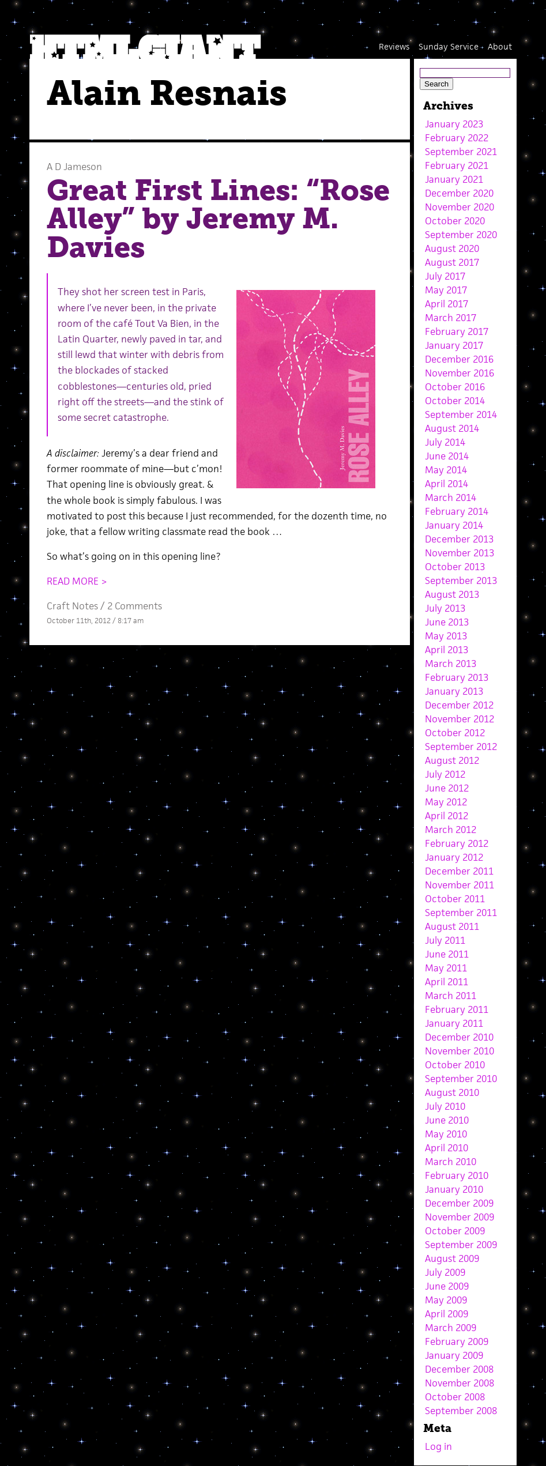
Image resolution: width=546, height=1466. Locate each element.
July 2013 (445, 608)
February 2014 (456, 511)
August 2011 (452, 926)
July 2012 (445, 774)
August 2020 (452, 248)
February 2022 (456, 137)
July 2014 (445, 442)
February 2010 (456, 1175)
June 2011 (447, 954)
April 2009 (446, 1313)
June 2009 (447, 1286)
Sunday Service (449, 46)
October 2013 (455, 566)
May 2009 (446, 1300)
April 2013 (446, 649)
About (500, 46)
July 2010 (445, 1106)
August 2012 (452, 760)
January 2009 (454, 1355)
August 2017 (452, 262)
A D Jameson (74, 166)
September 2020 (461, 234)
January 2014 (454, 525)
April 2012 (446, 815)
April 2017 (446, 303)
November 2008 (459, 1383)
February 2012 (456, 843)
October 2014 (455, 400)
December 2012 (459, 705)
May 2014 (446, 469)
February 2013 (456, 677)
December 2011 (459, 871)
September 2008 (461, 1410)
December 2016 (459, 359)
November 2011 (459, 885)
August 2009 (452, 1258)
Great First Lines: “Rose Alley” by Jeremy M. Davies (218, 219)
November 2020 (459, 207)
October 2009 (455, 1230)
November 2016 (459, 373)
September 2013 (461, 580)
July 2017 (445, 276)
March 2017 (450, 317)
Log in (438, 1446)
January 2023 (454, 124)
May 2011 (446, 968)
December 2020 (459, 193)
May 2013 (446, 636)
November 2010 (459, 1051)
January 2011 (454, 1023)
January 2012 (454, 857)
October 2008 (455, 1396)
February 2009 (456, 1341)
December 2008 (459, 1369)
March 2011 (450, 995)
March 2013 (450, 663)
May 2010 (446, 1134)
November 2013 (459, 553)
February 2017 (456, 331)
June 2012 (447, 788)
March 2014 (450, 497)
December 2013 (459, 539)
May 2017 (446, 290)
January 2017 (454, 345)
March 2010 (450, 1161)
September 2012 (461, 746)
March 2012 (450, 829)
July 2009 (445, 1272)
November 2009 (459, 1217)
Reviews (394, 46)
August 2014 (452, 428)
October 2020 (455, 220)
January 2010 (454, 1189)
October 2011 (455, 898)
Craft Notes (72, 606)
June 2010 (447, 1120)
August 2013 (452, 594)
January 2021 (454, 179)
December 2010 (459, 1037)
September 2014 (461, 414)
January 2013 (454, 691)
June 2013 (447, 622)
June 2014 (447, 456)
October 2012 (455, 732)
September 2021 (461, 151)
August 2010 (452, 1092)
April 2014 (446, 483)
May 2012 (446, 802)
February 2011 (456, 1009)
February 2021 (456, 165)
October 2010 (455, 1064)
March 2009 (450, 1327)
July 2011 (445, 940)
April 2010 (446, 1147)
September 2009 (461, 1244)
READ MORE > (77, 581)
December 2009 (459, 1203)
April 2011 (446, 981)
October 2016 (455, 386)
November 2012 (459, 719)
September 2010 (461, 1078)
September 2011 (461, 912)
